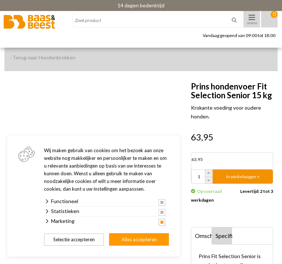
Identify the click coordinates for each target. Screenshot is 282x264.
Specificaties (224, 235)
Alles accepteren (139, 239)
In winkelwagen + (243, 176)
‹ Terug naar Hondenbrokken (43, 57)
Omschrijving (203, 235)
